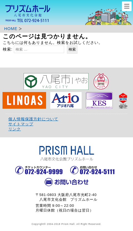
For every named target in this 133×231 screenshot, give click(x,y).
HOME (10, 28)
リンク (14, 129)
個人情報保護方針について (33, 119)
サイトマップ (20, 124)
